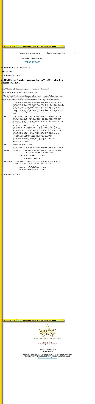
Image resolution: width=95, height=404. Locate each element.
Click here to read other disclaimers (47, 358)
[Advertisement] (23, 22)
